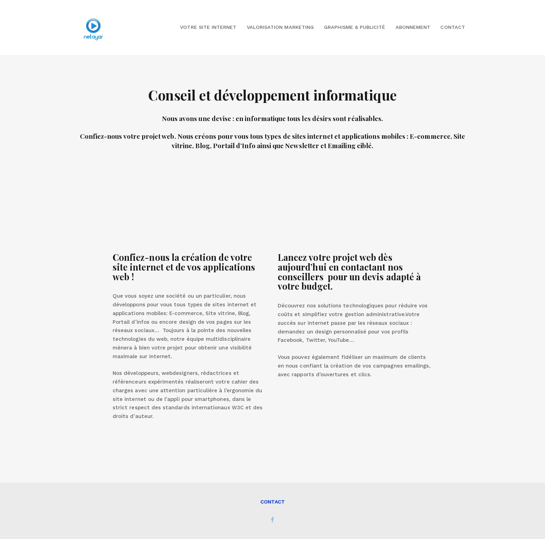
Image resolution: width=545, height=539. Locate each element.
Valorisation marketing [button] (280, 27)
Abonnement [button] (413, 27)
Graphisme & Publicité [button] (354, 27)
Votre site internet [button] (208, 27)
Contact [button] (452, 27)
